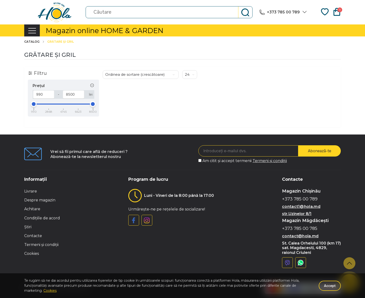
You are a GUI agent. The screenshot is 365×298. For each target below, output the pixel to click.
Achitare (32, 209)
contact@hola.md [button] (300, 236)
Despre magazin (39, 200)
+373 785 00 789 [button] (300, 199)
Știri (27, 227)
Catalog (34, 41)
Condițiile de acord (42, 218)
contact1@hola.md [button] (301, 206)
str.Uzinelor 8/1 (297, 213)
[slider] (34, 104)
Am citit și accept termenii (244, 160)
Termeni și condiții (270, 160)
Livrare (30, 191)
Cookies (31, 253)
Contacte (33, 236)
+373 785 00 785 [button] (299, 228)
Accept (330, 286)
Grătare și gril (60, 41)
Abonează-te (319, 150)
